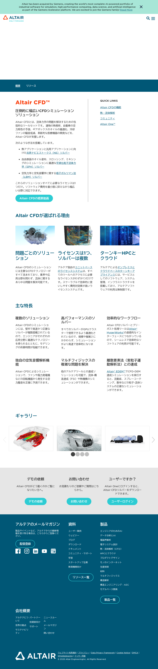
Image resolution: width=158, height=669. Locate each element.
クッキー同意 (79, 656)
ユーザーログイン (122, 501)
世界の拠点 (20, 625)
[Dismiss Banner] (141, 7)
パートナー (35, 617)
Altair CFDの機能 (110, 107)
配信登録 (25, 543)
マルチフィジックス (110, 575)
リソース (31, 85)
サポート (34, 626)
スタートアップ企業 (78, 562)
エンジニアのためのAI (111, 530)
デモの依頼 (36, 501)
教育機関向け (74, 566)
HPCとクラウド (108, 553)
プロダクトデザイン (110, 557)
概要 (17, 85)
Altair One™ (107, 123)
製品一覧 (110, 599)
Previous (4, 440)
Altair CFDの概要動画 (34, 198)
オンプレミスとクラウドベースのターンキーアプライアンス (117, 271)
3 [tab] (81, 454)
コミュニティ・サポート (80, 553)
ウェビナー (73, 535)
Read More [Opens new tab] (126, 9)
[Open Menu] (153, 18)
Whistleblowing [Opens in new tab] (65, 656)
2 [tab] (76, 454)
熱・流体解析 (107, 112)
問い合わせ (49, 632)
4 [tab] (85, 454)
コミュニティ (107, 118)
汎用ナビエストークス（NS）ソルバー (48, 152)
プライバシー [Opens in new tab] (83, 652)
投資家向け (35, 621)
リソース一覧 (81, 577)
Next (153, 440)
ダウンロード (74, 544)
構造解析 (104, 580)
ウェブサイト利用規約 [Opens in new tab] (67, 652)
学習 (70, 557)
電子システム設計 (108, 544)
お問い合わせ (79, 501)
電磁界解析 (105, 539)
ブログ (71, 539)
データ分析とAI (108, 535)
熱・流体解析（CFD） (111, 548)
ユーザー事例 (74, 530)
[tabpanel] (31, 438)
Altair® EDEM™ (116, 371)
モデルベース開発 (108, 589)
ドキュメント (74, 548)
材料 (102, 571)
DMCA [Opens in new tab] (135, 652)
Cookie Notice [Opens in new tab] (123, 652)
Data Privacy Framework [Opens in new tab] (103, 652)
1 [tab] (72, 454)
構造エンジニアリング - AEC (114, 584)
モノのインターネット (111, 562)
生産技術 (104, 566)
